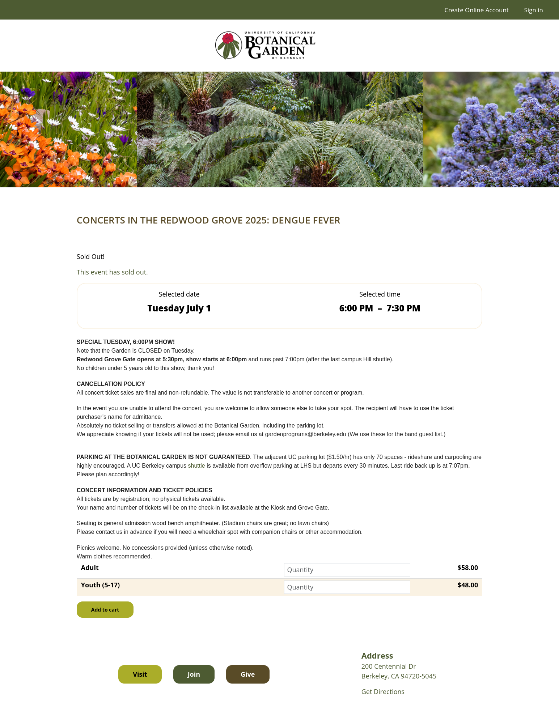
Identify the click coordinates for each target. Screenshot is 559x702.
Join (194, 674)
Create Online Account (476, 10)
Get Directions (383, 691)
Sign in (533, 10)
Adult (90, 567)
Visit (140, 674)
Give (255, 673)
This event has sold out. (112, 272)
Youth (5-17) (100, 584)
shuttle (197, 466)
